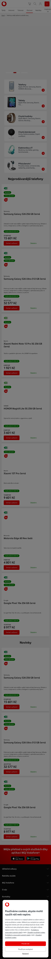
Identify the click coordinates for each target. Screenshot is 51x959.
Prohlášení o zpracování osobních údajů (17, 935)
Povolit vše (25, 944)
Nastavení (25, 954)
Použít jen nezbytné (25, 949)
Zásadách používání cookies (36, 932)
